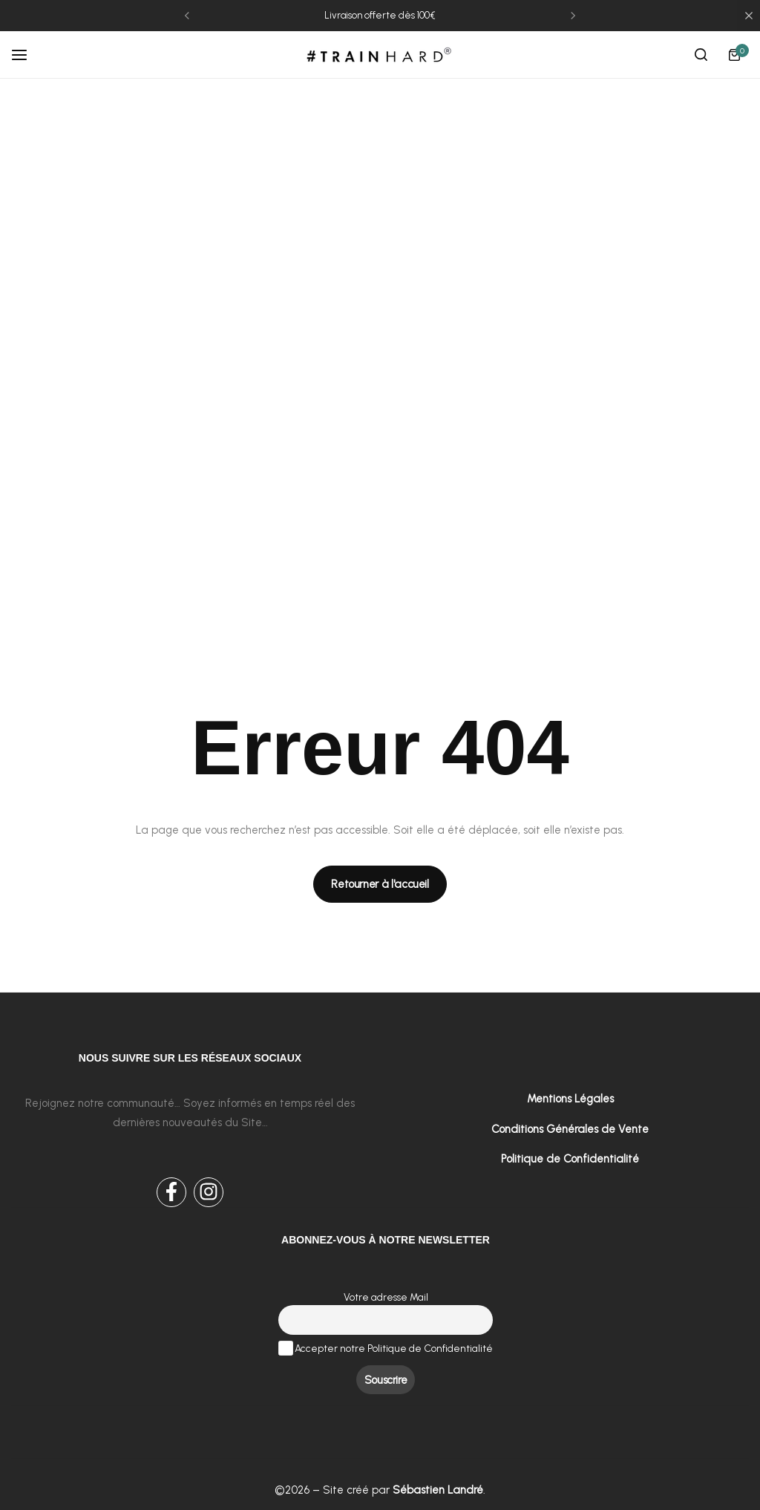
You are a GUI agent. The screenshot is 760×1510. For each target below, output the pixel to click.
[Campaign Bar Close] (749, 15)
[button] (187, 15)
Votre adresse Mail (386, 1296)
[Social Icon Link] (171, 1192)
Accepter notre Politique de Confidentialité (386, 1347)
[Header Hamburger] (26, 54)
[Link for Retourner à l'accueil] (380, 884)
